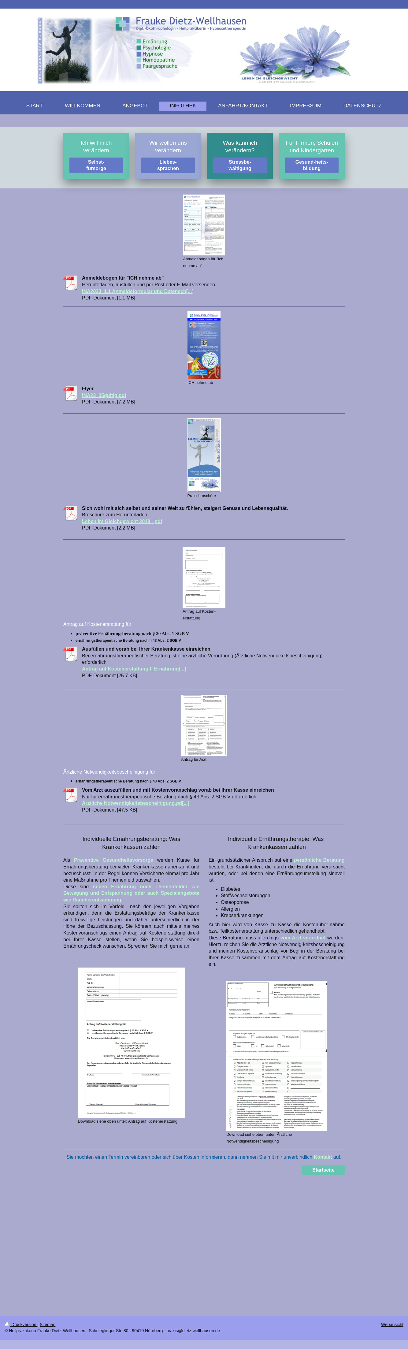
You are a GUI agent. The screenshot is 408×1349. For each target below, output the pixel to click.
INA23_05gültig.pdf (104, 395)
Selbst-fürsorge (96, 165)
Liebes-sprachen (168, 165)
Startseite (323, 1169)
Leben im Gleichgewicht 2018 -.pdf (122, 521)
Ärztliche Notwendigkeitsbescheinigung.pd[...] (135, 803)
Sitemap (47, 1324)
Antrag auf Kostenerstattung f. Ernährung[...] (134, 668)
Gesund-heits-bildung (311, 165)
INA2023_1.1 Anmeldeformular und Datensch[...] (138, 291)
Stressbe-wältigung (239, 165)
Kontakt (323, 1157)
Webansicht (392, 1324)
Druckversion (21, 1324)
